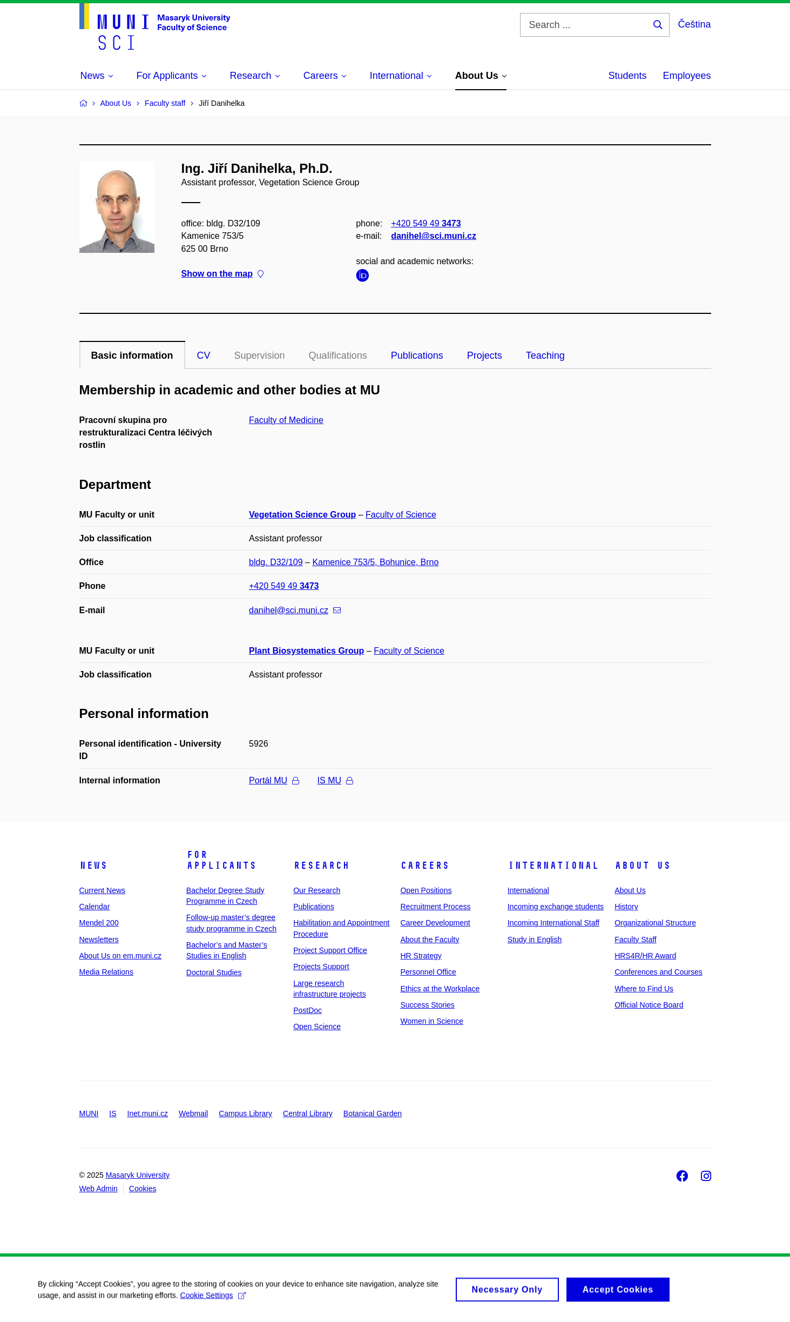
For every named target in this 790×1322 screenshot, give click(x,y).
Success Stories (427, 1005)
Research (321, 865)
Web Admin (98, 1188)
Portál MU (274, 780)
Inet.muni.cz (147, 1113)
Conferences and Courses (659, 972)
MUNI (89, 1113)
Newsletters (99, 939)
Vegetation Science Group (302, 514)
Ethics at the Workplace (440, 988)
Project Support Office (330, 950)
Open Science (317, 1026)
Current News (102, 890)
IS (112, 1113)
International (553, 865)
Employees (687, 75)
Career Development (435, 922)
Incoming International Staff (553, 922)
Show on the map (222, 273)
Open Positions (425, 890)
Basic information (132, 355)
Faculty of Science (401, 514)
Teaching (545, 355)
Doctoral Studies (214, 972)
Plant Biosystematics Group (306, 650)
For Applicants (221, 860)
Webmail (193, 1113)
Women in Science (431, 1021)
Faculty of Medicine (286, 420)
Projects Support (321, 966)
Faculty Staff (636, 939)
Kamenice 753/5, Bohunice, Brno (375, 562)
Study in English (535, 939)
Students (627, 75)
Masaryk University (138, 1175)
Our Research (316, 890)
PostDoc (307, 1010)
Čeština (694, 24)
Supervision (259, 355)
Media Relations (106, 972)
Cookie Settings (213, 1301)
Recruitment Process (435, 906)
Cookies (143, 1188)
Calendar (94, 906)
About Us (643, 865)
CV (204, 355)
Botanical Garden (372, 1113)
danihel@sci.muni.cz (433, 235)
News (93, 865)
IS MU (335, 780)
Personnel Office (428, 972)
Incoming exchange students (556, 906)
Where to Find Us (644, 988)
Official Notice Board (649, 1005)
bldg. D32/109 (276, 562)
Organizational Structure (655, 922)
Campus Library (245, 1113)
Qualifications (338, 355)
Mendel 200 (99, 922)
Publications (417, 355)
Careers (424, 865)
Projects (484, 355)
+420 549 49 (426, 223)
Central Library (308, 1113)
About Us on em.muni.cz (120, 955)
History (626, 906)
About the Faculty (429, 939)
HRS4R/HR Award (645, 955)
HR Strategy (420, 955)
